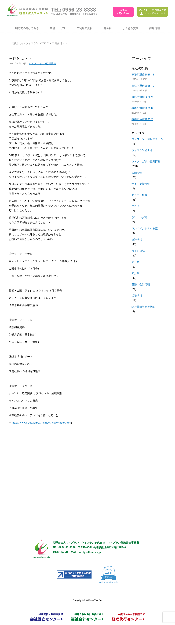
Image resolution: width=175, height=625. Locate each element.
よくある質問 (130, 28)
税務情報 (137, 295)
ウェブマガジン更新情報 (42, 63)
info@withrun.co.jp (90, 552)
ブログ (45, 43)
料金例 (107, 28)
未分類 (135, 262)
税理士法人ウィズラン (25, 43)
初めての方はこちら (27, 28)
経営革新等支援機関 (143, 306)
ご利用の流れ (84, 28)
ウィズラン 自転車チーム (147, 139)
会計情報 (137, 239)
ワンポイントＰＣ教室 (145, 228)
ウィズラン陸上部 (142, 150)
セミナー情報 (139, 195)
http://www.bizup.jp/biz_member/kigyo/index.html (41, 422)
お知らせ (137, 172)
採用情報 (154, 28)
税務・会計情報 (141, 284)
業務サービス (57, 28)
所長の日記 (138, 250)
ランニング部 (139, 217)
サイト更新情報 (141, 183)
